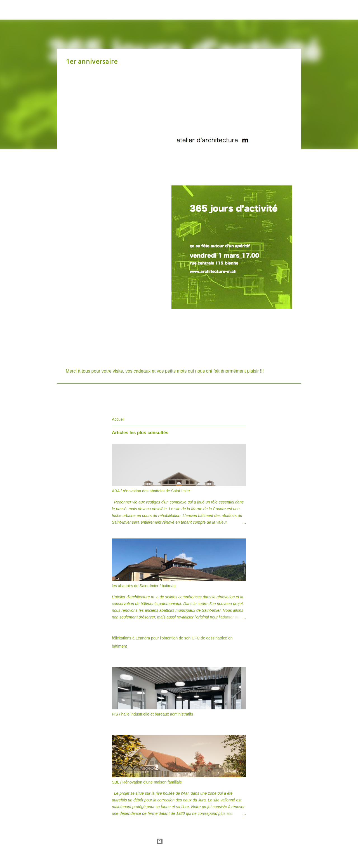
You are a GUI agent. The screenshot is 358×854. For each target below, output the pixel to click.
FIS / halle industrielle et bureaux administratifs (152, 714)
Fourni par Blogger (179, 841)
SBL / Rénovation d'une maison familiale (147, 782)
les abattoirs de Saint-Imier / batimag (144, 586)
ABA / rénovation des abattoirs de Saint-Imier (151, 491)
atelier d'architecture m (90, 9)
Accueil (118, 419)
